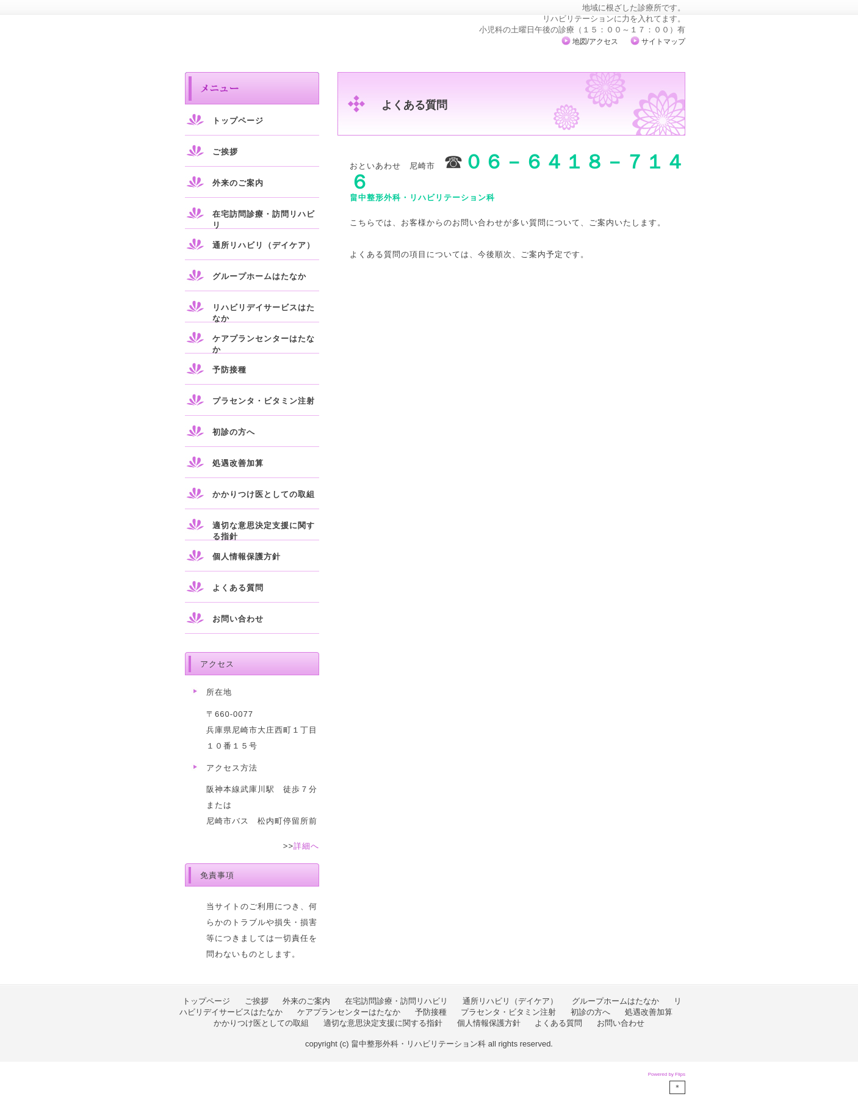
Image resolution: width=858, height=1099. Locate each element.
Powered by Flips (666, 1074)
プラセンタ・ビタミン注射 (263, 400)
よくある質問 (238, 587)
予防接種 (229, 369)
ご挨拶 (225, 151)
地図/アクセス (595, 41)
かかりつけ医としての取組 (263, 494)
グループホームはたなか (259, 276)
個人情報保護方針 (246, 556)
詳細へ (306, 846)
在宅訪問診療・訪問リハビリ (263, 219)
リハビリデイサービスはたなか (263, 313)
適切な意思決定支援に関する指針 (263, 531)
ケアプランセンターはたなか (263, 344)
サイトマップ (663, 41)
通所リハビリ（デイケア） (263, 245)
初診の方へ (233, 432)
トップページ (238, 120)
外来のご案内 (238, 182)
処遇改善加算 (238, 463)
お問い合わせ (238, 618)
